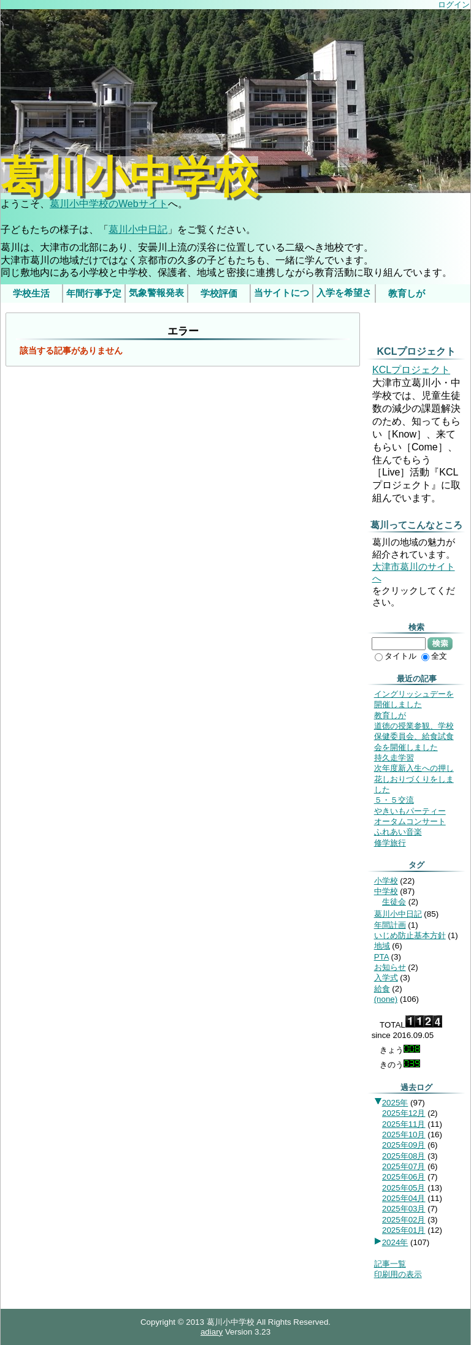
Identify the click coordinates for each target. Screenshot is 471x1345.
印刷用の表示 (398, 1274)
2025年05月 (403, 1187)
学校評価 (219, 293)
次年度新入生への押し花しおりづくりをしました (414, 778)
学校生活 (31, 293)
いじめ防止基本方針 (410, 935)
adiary (212, 1331)
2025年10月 (403, 1134)
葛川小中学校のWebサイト (109, 204)
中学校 (386, 891)
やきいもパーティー (410, 811)
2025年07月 (403, 1166)
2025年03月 (403, 1208)
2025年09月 (403, 1145)
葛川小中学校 (129, 177)
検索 (440, 643)
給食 (382, 988)
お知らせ (390, 967)
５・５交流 (394, 800)
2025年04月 (403, 1198)
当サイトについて (281, 295)
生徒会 (394, 901)
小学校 (386, 880)
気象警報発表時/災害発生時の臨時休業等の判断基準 (156, 295)
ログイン (454, 4)
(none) (386, 999)
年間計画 (390, 925)
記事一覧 (390, 1263)
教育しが (406, 293)
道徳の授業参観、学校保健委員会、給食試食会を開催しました (414, 736)
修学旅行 (390, 842)
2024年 (395, 1242)
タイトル (395, 656)
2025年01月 (403, 1230)
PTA (381, 956)
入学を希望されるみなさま (344, 295)
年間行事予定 (93, 293)
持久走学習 (394, 757)
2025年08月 (403, 1156)
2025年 (395, 1102)
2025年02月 (403, 1219)
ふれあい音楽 (398, 831)
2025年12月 (403, 1113)
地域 (382, 945)
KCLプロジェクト (411, 370)
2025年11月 (403, 1124)
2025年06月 (403, 1176)
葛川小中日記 (138, 229)
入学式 (386, 977)
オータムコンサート (410, 821)
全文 (434, 656)
